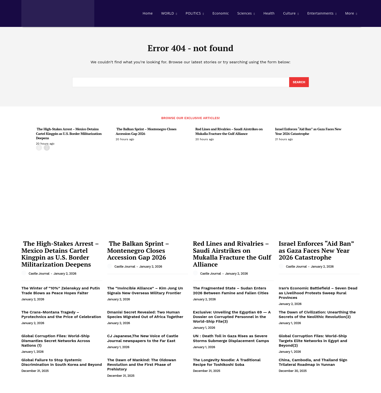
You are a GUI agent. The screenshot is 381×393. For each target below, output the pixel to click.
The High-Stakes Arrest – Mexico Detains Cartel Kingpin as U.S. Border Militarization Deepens (69, 135)
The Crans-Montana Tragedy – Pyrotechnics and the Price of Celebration (61, 316)
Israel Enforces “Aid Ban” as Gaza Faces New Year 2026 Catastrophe (308, 133)
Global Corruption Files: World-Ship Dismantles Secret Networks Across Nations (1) (55, 342)
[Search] (299, 84)
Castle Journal (39, 275)
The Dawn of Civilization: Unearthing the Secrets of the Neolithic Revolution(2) (317, 316)
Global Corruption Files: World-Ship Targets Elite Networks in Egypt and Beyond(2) (313, 342)
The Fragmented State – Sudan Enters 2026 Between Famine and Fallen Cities (230, 292)
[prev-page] (39, 150)
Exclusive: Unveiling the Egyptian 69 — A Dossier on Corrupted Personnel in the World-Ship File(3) (232, 319)
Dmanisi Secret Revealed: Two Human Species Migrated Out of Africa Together (145, 316)
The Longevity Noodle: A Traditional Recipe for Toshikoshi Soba (226, 364)
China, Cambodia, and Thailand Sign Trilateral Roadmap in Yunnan (313, 364)
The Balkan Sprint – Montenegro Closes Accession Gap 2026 (146, 133)
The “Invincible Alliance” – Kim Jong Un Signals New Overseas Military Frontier (145, 292)
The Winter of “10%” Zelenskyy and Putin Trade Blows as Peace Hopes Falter (60, 292)
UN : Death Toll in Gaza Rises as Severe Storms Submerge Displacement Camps (231, 340)
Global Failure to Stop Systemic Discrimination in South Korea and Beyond (61, 364)
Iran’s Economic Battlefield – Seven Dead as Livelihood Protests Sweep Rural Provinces (318, 295)
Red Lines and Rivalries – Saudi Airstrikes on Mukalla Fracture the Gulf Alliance (229, 133)
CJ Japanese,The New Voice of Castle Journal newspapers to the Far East (142, 340)
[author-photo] (24, 275)
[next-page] (47, 150)
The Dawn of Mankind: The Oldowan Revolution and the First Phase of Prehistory (141, 366)
